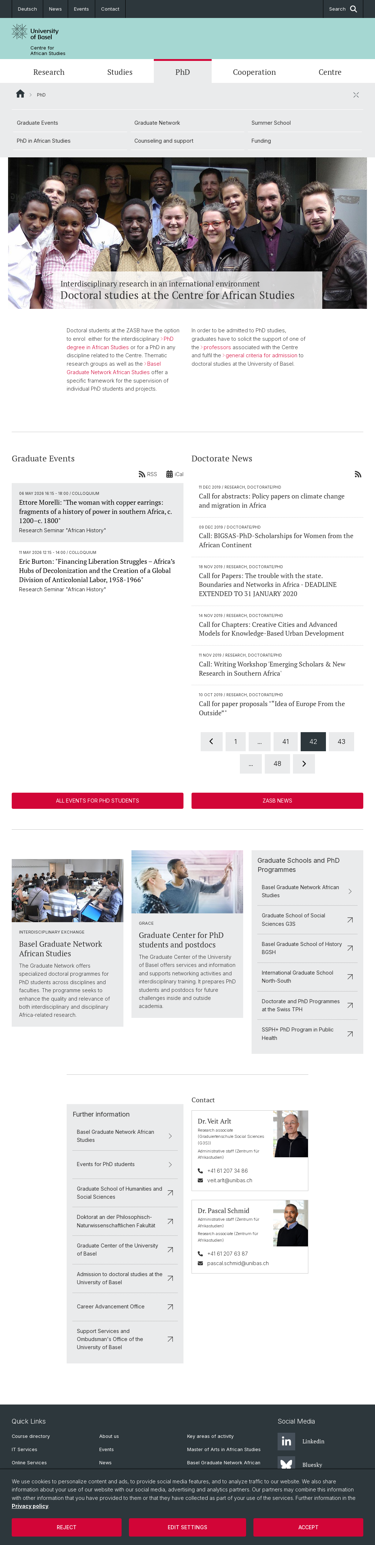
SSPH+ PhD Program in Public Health (307, 1033)
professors (217, 347)
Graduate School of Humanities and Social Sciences (125, 1192)
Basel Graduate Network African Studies (307, 891)
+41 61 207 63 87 (227, 1253)
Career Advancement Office (125, 1306)
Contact (110, 9)
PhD (182, 72)
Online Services (29, 1462)
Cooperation (254, 72)
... (259, 741)
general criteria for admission (261, 356)
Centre (330, 72)
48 (277, 763)
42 (313, 741)
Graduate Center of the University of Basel (125, 1249)
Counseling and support (163, 141)
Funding (261, 141)
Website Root (20, 94)
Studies (120, 72)
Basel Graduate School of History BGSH (307, 948)
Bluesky (300, 1465)
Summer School (271, 123)
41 (285, 741)
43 (341, 741)
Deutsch (27, 9)
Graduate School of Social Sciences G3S (307, 919)
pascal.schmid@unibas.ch (238, 1263)
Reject (67, 1527)
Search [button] (343, 9)
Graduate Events (37, 123)
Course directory (31, 1436)
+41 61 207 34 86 (227, 1170)
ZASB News (277, 800)
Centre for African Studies (48, 50)
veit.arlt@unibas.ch (229, 1180)
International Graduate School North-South (307, 976)
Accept (308, 1527)
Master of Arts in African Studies (224, 1449)
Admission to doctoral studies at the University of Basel (125, 1278)
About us (109, 1436)
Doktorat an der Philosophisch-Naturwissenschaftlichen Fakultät (125, 1221)
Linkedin (301, 1441)
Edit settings (187, 1527)
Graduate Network (157, 123)
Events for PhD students (125, 1164)
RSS (147, 474)
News (55, 9)
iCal (174, 474)
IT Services (24, 1449)
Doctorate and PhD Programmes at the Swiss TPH (307, 1005)
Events (81, 9)
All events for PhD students (97, 800)
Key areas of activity (210, 1436)
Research (48, 72)
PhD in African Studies (44, 141)
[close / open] (356, 94)
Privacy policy (30, 1506)
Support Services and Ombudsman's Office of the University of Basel (125, 1339)
